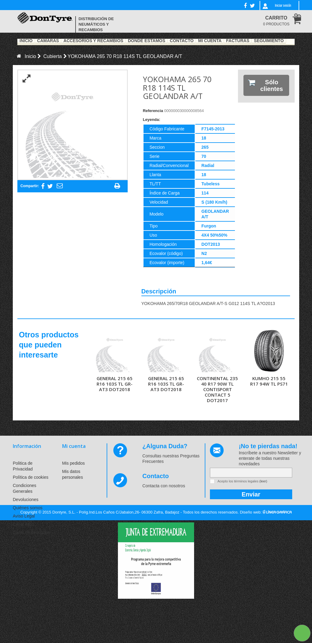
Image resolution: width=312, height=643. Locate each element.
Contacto (181, 41)
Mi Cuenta (210, 41)
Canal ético (23, 524)
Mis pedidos (73, 463)
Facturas (237, 41)
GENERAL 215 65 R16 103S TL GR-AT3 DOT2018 (115, 383)
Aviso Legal (24, 516)
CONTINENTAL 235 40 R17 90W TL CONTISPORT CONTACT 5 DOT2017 (217, 389)
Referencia (153, 110)
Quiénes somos (27, 507)
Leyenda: (151, 119)
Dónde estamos (146, 41)
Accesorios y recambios (93, 41)
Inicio (26, 41)
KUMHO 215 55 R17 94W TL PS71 (269, 381)
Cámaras (48, 41)
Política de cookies (30, 477)
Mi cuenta (74, 446)
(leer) (263, 481)
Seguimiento (269, 41)
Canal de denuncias (32, 532)
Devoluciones (25, 499)
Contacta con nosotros (163, 485)
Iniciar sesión (283, 5)
